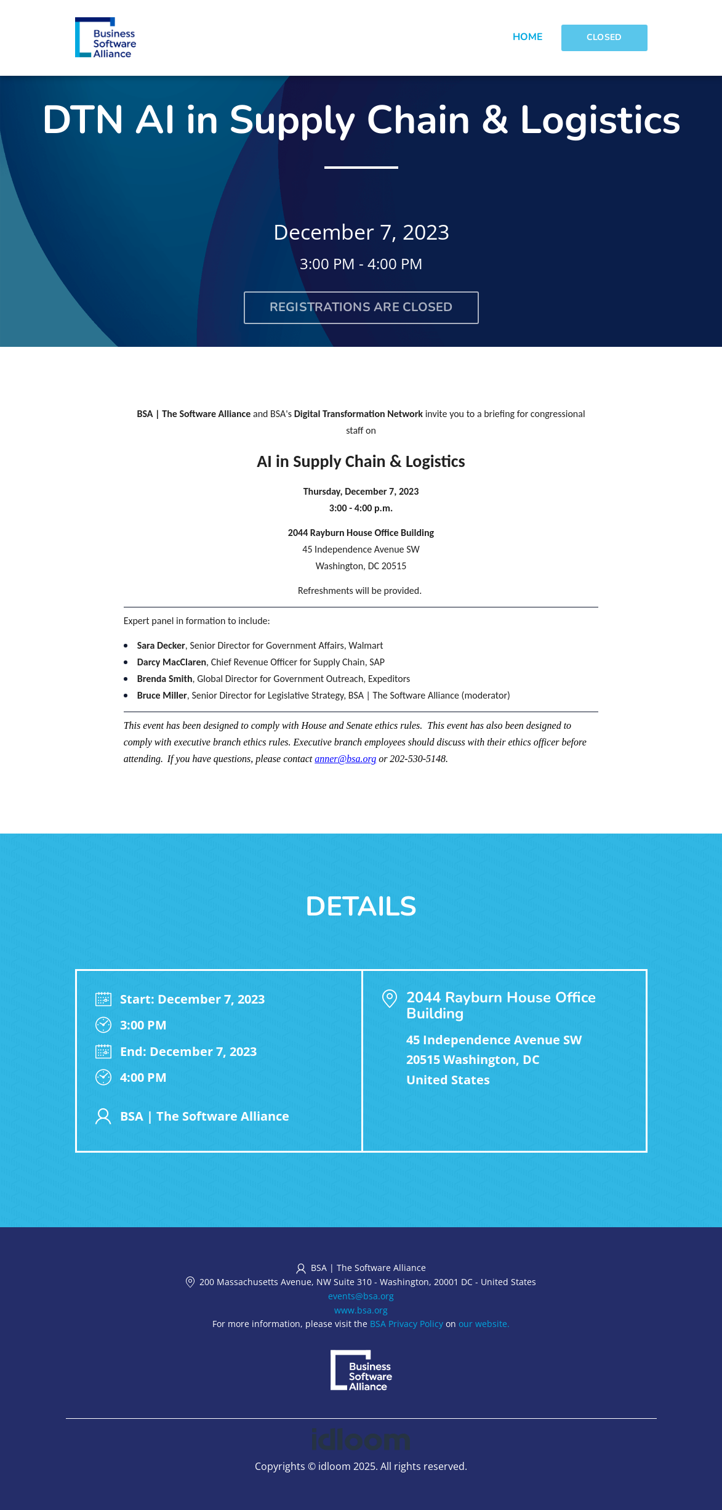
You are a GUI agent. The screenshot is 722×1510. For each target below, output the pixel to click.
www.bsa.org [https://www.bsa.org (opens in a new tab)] (361, 1310)
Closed (604, 37)
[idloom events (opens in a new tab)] (361, 1438)
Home (528, 37)
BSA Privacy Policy (406, 1323)
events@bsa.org (361, 1296)
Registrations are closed (361, 307)
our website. (484, 1323)
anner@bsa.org (345, 758)
